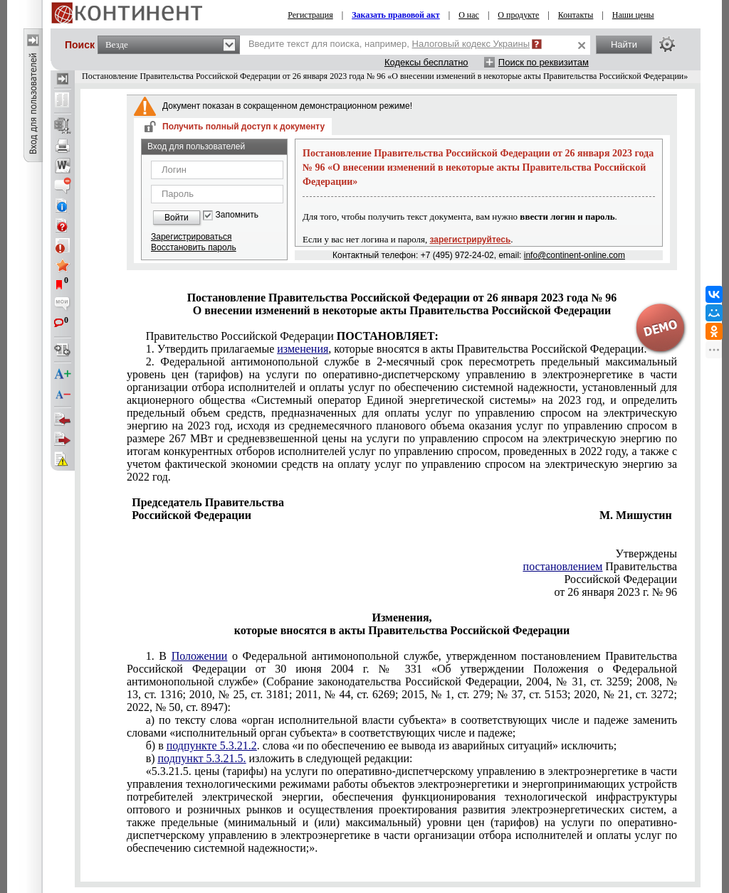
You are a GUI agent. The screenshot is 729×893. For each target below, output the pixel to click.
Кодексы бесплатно (426, 62)
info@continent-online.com (574, 255)
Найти (624, 44)
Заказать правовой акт (396, 15)
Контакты (576, 15)
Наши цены (633, 15)
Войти (176, 218)
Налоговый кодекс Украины (471, 43)
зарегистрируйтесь (470, 240)
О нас (468, 15)
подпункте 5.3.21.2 (212, 745)
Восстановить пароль (193, 247)
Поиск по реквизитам (543, 62)
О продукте (518, 15)
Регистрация (310, 15)
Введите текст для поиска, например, (389, 43)
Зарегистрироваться (191, 237)
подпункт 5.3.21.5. (202, 758)
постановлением (563, 566)
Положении (200, 656)
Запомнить (237, 215)
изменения (302, 349)
